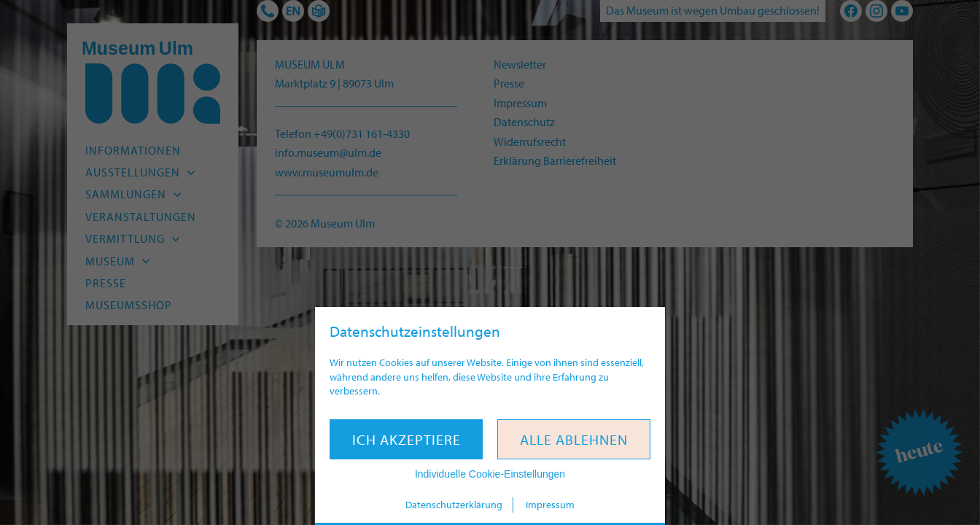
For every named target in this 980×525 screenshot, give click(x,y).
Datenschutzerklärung (453, 504)
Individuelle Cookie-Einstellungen (490, 474)
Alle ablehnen (574, 439)
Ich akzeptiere (406, 439)
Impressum (550, 504)
